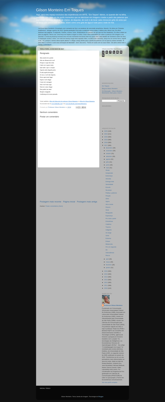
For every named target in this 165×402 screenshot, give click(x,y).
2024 (106, 134)
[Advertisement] (68, 183)
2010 (106, 288)
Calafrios (108, 224)
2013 (106, 279)
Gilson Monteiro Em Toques (60, 10)
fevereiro (109, 265)
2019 (106, 139)
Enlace (108, 241)
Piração (108, 196)
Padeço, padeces (111, 193)
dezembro (109, 148)
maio (108, 168)
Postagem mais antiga (87, 202)
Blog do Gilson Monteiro (110, 88)
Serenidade (109, 184)
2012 (106, 282)
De (106, 250)
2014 (106, 277)
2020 (106, 137)
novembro (109, 150)
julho (107, 162)
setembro (109, 156)
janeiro (108, 267)
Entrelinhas (109, 221)
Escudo (108, 187)
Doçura (108, 207)
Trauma (108, 227)
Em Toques (105, 86)
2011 (106, 285)
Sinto (107, 198)
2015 (106, 274)
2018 (106, 142)
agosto (108, 159)
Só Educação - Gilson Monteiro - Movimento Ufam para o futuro (112, 92)
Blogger (100, 396)
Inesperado (109, 173)
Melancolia (109, 244)
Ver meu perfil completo (109, 382)
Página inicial (69, 202)
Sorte (107, 235)
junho (108, 165)
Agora (107, 201)
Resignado (109, 213)
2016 (106, 271)
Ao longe (108, 233)
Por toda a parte (111, 218)
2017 (106, 145)
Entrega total (110, 181)
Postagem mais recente (50, 202)
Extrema (108, 238)
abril (107, 259)
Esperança (109, 216)
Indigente (109, 230)
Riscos (108, 255)
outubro (108, 153)
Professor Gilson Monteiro (113, 305)
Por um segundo (111, 247)
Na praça (109, 190)
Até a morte (109, 204)
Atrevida (108, 179)
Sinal (107, 210)
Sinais (108, 170)
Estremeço (109, 176)
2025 (106, 131)
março (108, 262)
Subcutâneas (110, 252)
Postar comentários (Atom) (54, 206)
